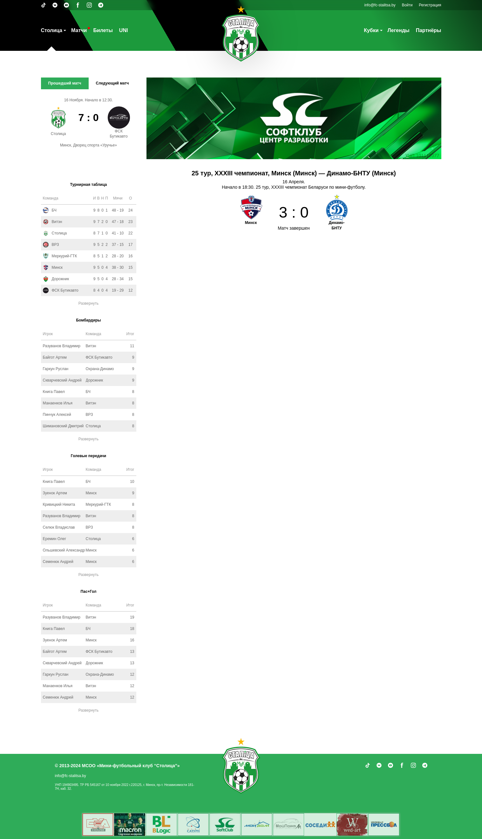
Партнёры (428, 30)
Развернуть (88, 303)
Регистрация (430, 5)
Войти (407, 5)
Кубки (371, 30)
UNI (123, 30)
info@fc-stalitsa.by (380, 5)
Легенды (399, 30)
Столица (51, 30)
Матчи (79, 30)
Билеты (102, 30)
